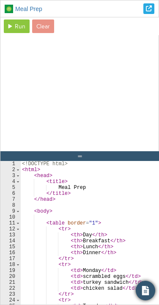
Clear (43, 26)
